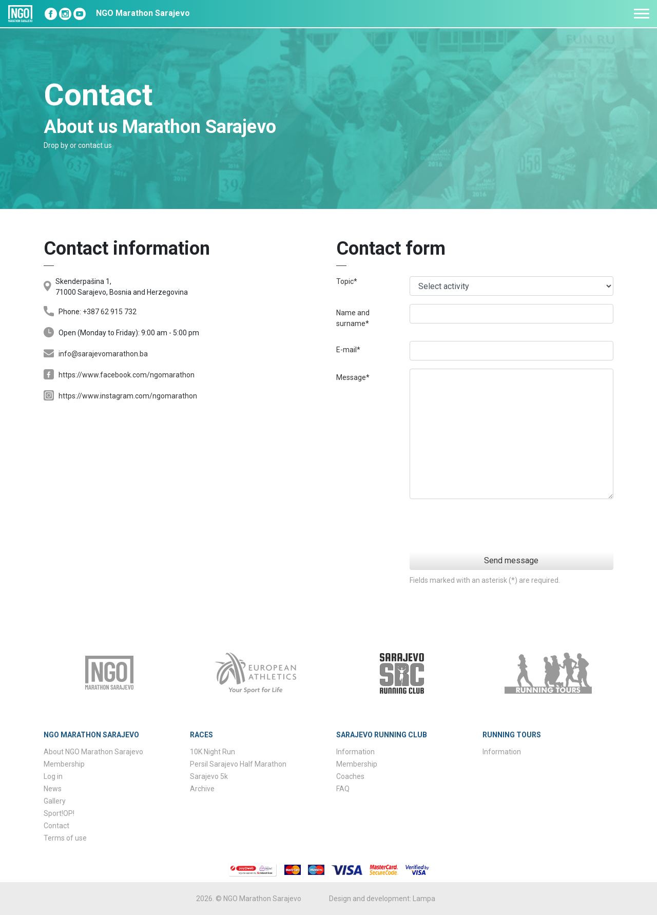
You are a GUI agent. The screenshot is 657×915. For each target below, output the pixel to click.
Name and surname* (353, 318)
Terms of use (65, 838)
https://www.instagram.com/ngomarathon (128, 396)
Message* (353, 377)
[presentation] (535, 527)
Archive (202, 789)
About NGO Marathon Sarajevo (93, 752)
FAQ (343, 789)
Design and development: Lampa (382, 898)
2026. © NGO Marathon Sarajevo (248, 898)
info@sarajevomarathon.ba (103, 354)
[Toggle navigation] (641, 13)
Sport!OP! (59, 813)
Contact (56, 826)
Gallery (55, 801)
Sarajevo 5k (209, 776)
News (53, 789)
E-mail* (348, 350)
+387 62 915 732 (110, 312)
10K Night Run (212, 752)
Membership (64, 764)
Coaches (350, 776)
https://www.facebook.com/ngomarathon (127, 375)
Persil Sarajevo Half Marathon (238, 764)
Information (355, 752)
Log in (53, 776)
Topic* (346, 281)
